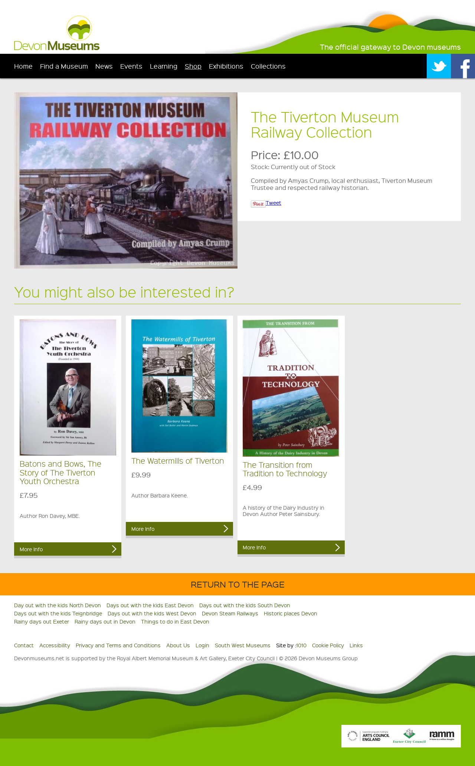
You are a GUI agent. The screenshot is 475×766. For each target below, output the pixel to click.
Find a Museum (64, 66)
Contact (24, 645)
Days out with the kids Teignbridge (58, 613)
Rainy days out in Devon (105, 621)
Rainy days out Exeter (41, 621)
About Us (178, 645)
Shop (193, 66)
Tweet (273, 202)
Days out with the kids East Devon (150, 605)
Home (23, 66)
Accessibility (54, 645)
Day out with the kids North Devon (57, 605)
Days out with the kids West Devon (152, 613)
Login (202, 645)
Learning (163, 66)
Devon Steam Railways (230, 613)
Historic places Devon (290, 613)
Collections (268, 66)
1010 (301, 645)
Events (131, 66)
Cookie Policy (328, 645)
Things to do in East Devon (175, 621)
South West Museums (243, 645)
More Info (31, 549)
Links (356, 645)
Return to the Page (238, 584)
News (104, 66)
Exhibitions (226, 66)
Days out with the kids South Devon (244, 605)
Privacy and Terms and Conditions (118, 645)
